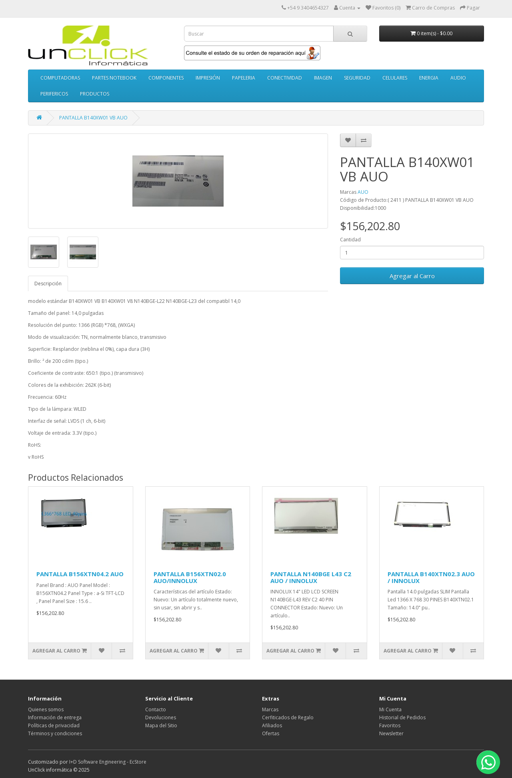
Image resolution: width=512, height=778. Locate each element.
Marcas (270, 709)
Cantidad (350, 239)
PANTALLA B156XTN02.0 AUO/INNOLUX (190, 577)
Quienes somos (46, 709)
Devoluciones (160, 717)
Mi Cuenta (390, 709)
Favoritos (389, 725)
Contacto (155, 709)
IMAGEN (323, 77)
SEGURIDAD (357, 77)
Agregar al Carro (412, 276)
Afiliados (272, 725)
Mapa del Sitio (161, 725)
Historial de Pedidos (402, 717)
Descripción (48, 283)
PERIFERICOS (54, 93)
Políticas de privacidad (54, 725)
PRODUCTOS (94, 93)
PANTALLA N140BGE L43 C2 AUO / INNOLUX (310, 577)
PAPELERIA (243, 77)
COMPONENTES (166, 77)
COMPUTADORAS (60, 77)
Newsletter (391, 733)
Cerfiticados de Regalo (288, 717)
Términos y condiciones (55, 733)
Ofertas (270, 733)
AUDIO (458, 77)
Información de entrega (55, 717)
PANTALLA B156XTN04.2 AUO (80, 574)
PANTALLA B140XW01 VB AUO (93, 117)
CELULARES (394, 77)
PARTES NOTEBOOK (114, 77)
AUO (363, 192)
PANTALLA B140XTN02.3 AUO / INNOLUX (431, 577)
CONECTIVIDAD (284, 77)
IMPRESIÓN (208, 77)
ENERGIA (428, 77)
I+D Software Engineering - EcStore (107, 761)
